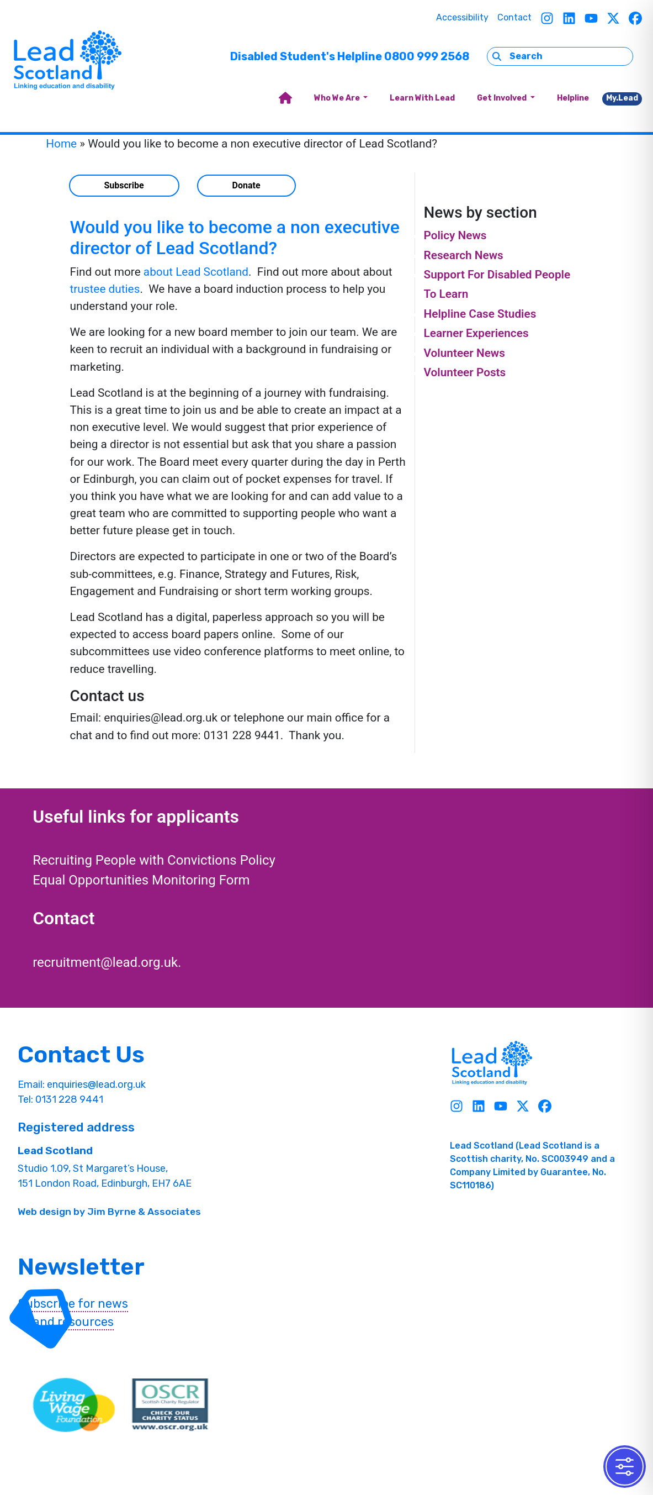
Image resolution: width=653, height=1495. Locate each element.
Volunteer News (464, 353)
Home (61, 143)
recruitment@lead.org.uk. (107, 962)
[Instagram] (547, 18)
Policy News (454, 235)
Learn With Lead (422, 98)
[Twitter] (613, 18)
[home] (285, 98)
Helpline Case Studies (479, 313)
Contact (514, 17)
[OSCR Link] (170, 1405)
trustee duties (105, 289)
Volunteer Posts (464, 372)
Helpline (573, 98)
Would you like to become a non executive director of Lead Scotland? (235, 238)
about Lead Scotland (196, 271)
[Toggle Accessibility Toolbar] (624, 1466)
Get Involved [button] (502, 98)
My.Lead (622, 98)
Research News (463, 255)
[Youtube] (591, 18)
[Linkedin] (569, 18)
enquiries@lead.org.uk (96, 1084)
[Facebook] (635, 18)
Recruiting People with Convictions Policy (154, 860)
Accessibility (462, 17)
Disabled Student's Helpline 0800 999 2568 (349, 56)
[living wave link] (74, 1405)
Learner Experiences (475, 333)
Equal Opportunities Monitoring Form (141, 880)
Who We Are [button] (338, 98)
